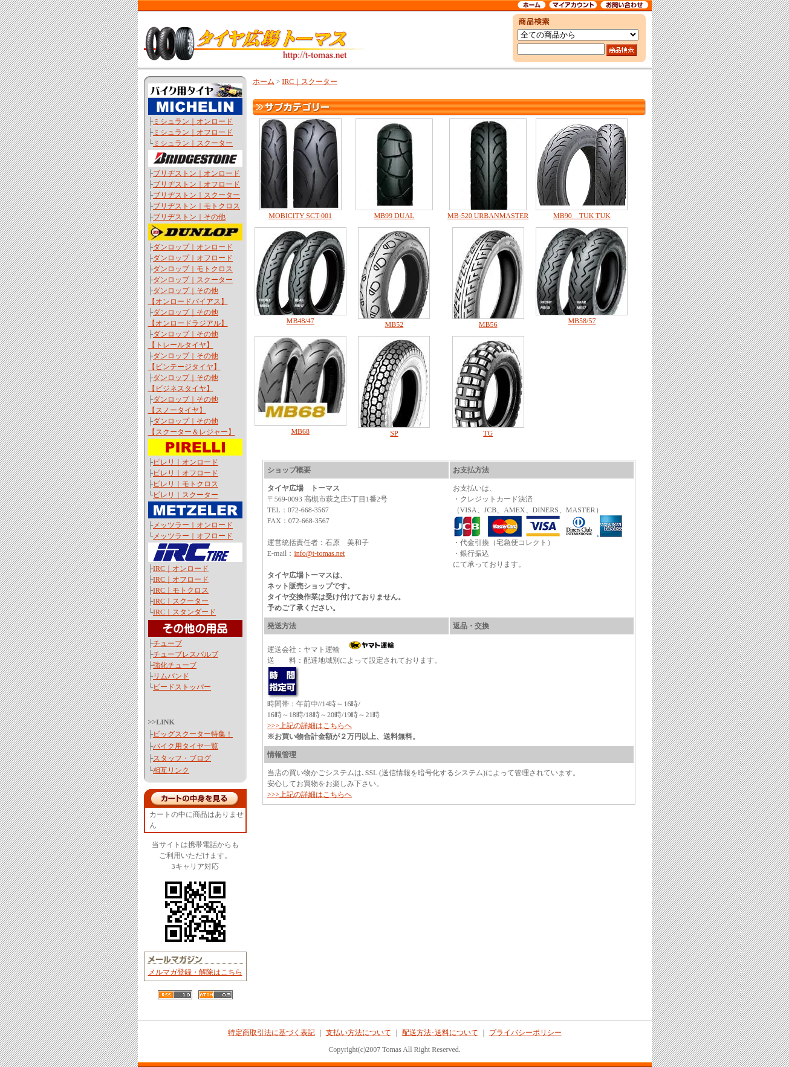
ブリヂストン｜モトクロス (196, 206)
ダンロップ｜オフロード (193, 258)
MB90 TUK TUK (582, 169)
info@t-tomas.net (319, 553)
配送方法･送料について (440, 1032)
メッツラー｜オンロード (193, 525)
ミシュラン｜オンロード (193, 121)
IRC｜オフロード (181, 579)
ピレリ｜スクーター (185, 495)
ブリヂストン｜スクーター (196, 195)
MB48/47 (300, 276)
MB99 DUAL (394, 169)
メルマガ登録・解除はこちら (195, 972)
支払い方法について (358, 1032)
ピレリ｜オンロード (185, 462)
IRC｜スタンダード (184, 612)
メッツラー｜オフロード (193, 536)
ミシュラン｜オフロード (193, 132)
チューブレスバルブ (185, 654)
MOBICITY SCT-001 (300, 169)
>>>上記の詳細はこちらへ (309, 725)
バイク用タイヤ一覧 (185, 746)
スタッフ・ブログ (182, 758)
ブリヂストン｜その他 (189, 217)
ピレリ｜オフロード (185, 473)
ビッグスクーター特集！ (193, 734)
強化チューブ (174, 665)
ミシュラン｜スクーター (193, 143)
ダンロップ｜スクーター (193, 280)
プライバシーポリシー (525, 1032)
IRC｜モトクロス (181, 590)
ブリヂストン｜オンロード (196, 173)
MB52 (394, 278)
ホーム (263, 81)
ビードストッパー (182, 687)
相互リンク (171, 770)
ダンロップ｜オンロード (193, 247)
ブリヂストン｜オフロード (196, 184)
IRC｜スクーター (181, 601)
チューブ (167, 643)
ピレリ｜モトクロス (185, 484)
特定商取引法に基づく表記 (271, 1032)
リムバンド (171, 676)
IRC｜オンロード (181, 568)
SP (394, 386)
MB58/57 (582, 276)
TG (488, 386)
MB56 (488, 278)
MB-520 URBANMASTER (488, 169)
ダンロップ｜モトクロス (193, 269)
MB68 (300, 386)
